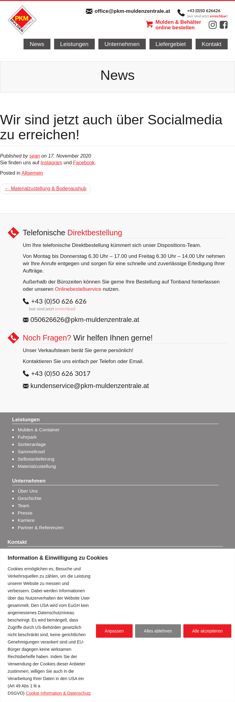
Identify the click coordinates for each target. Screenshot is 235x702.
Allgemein (32, 173)
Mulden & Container (39, 429)
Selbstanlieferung (36, 458)
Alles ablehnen (158, 631)
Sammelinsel (31, 451)
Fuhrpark (27, 437)
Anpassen (114, 631)
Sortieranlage (32, 444)
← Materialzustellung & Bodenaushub (45, 188)
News (37, 44)
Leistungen (74, 44)
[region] (117, 625)
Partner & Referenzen (41, 527)
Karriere (26, 520)
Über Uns (28, 491)
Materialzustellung (37, 466)
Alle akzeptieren (207, 631)
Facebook (83, 162)
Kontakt (211, 44)
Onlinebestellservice (78, 289)
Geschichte (30, 498)
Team (23, 505)
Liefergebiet (171, 44)
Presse (25, 512)
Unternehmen (122, 44)
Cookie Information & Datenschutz (58, 693)
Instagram (51, 162)
